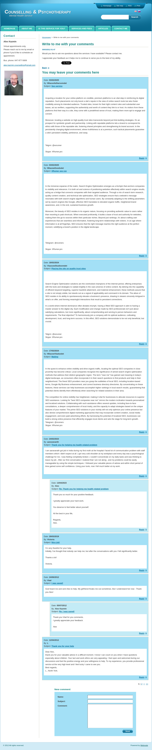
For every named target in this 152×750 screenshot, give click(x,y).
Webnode (144, 745)
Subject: (61, 701)
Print (138, 6)
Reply (141, 158)
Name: (61, 697)
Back (44, 68)
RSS (129, 6)
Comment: (62, 706)
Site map (119, 6)
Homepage (46, 37)
